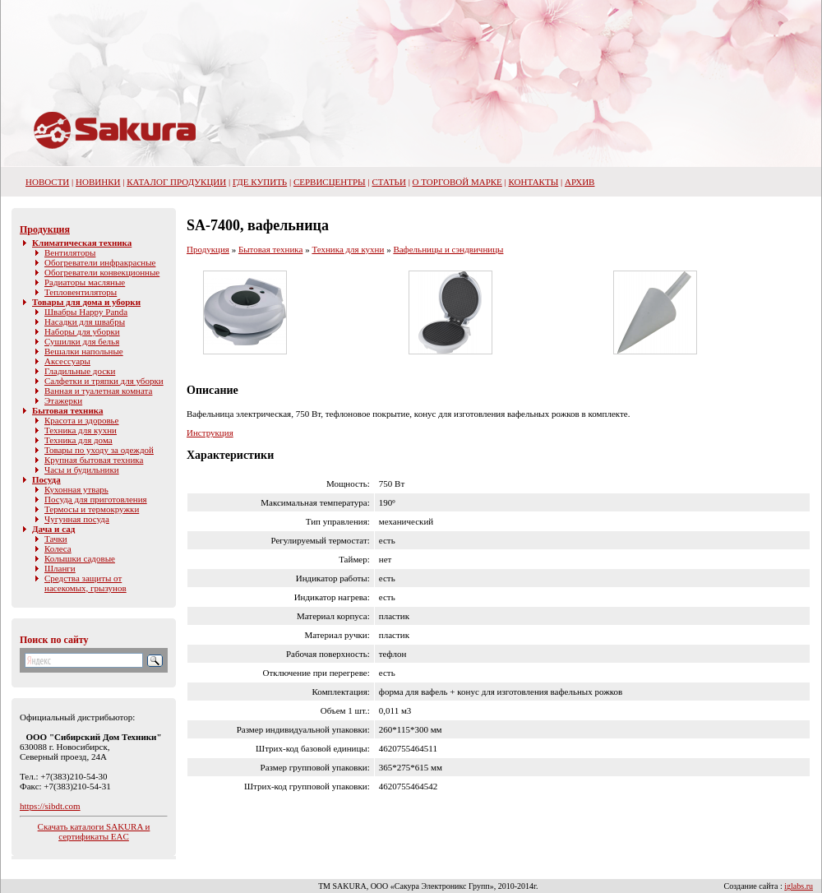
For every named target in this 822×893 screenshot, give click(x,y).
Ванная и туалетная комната (98, 391)
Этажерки (63, 400)
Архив (580, 182)
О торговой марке (457, 182)
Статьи (388, 182)
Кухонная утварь (76, 489)
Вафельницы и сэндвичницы (448, 249)
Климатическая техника (82, 243)
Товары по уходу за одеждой (99, 450)
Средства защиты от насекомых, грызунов (85, 583)
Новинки (98, 182)
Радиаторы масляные (84, 282)
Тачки (55, 539)
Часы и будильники (81, 469)
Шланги (60, 568)
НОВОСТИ (47, 182)
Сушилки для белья (81, 341)
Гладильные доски (79, 371)
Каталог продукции (176, 182)
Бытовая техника (67, 410)
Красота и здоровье (81, 420)
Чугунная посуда (76, 519)
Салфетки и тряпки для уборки (104, 381)
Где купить (260, 182)
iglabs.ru (798, 886)
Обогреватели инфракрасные (99, 262)
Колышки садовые (79, 558)
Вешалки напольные (83, 351)
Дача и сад (53, 529)
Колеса (58, 548)
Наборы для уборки (82, 331)
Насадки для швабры (84, 321)
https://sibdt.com (50, 806)
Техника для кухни (80, 430)
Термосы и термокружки (91, 509)
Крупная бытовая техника (93, 460)
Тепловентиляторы (80, 292)
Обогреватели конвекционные (101, 272)
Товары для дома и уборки (86, 302)
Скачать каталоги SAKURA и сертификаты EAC (94, 831)
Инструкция (210, 432)
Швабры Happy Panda (85, 312)
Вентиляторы (69, 252)
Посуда (46, 479)
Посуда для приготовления (95, 499)
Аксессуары (67, 361)
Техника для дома (78, 440)
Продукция (45, 229)
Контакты (534, 182)
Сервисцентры (329, 182)
